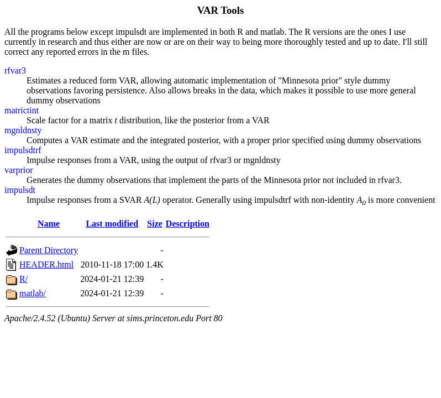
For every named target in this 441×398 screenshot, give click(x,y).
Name (49, 223)
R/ (23, 279)
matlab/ (32, 293)
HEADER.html (46, 264)
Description (187, 223)
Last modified (112, 223)
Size (154, 223)
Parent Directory (48, 250)
